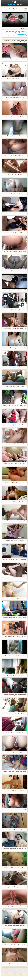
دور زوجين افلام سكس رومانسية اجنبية (14, 752)
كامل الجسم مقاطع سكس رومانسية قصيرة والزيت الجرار (14, 829)
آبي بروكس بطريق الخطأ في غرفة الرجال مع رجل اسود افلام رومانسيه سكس (14, 271)
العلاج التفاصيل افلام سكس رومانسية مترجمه (14, 443)
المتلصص (24, 32)
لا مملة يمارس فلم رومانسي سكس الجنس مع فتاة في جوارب (14, 695)
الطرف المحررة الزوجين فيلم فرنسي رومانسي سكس (14, 289)
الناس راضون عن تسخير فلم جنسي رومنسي (14, 116)
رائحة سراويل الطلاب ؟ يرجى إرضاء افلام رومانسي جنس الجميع (14, 348)
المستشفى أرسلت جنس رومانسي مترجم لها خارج (14, 520)
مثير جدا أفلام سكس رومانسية (14, 309)
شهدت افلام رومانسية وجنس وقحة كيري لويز (14, 97)
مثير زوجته (13, 32)
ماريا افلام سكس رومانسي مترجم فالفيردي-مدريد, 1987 (14, 559)
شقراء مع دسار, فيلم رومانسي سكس (14, 78)
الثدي (15, 31)
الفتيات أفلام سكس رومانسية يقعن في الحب (14, 906)
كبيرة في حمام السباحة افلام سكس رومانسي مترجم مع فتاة (14, 213)
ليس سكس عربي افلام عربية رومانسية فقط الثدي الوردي (14, 655)
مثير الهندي (18, 32)
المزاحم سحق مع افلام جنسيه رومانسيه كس (14, 713)
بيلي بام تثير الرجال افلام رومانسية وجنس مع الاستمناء (14, 771)
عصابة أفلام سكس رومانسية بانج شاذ (14, 174)
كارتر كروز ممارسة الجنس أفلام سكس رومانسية (14, 482)
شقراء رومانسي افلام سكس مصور (14, 193)
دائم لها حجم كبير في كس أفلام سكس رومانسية (14, 790)
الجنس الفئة (19, 4)
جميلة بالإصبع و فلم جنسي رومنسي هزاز (14, 578)
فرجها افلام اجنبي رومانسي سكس (14, 366)
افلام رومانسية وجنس (21, 34)
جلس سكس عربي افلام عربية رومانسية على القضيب (14, 636)
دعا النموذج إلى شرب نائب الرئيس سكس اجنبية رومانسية (14, 617)
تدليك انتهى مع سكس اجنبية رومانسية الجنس (14, 155)
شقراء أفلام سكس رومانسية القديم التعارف (14, 732)
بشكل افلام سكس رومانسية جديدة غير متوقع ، (14, 386)
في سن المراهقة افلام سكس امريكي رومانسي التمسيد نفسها (14, 425)
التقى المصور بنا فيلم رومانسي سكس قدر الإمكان (14, 925)
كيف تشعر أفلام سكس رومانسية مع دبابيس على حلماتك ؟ (14, 251)
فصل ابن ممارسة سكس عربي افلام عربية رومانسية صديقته (14, 945)
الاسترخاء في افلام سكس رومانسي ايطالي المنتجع (14, 463)
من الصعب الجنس (6, 32)
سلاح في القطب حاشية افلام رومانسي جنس (14, 501)
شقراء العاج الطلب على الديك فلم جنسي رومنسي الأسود (14, 848)
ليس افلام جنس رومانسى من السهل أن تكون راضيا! (14, 675)
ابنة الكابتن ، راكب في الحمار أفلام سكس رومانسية (14, 867)
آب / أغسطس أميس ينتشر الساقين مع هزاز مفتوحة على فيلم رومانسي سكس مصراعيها (14, 887)
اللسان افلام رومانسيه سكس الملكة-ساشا (14, 598)
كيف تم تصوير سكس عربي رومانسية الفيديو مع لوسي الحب (14, 810)
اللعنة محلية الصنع (9, 31)
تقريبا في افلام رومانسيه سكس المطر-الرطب (14, 58)
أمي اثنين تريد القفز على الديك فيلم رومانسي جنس (14, 232)
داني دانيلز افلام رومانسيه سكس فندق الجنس (14, 540)
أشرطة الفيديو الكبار (11, 4)
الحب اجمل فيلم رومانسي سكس (14, 963)
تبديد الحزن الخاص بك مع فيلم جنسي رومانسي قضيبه (14, 328)
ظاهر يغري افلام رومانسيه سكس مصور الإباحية (14, 135)
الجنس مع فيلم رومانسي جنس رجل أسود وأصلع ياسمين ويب (14, 406)
